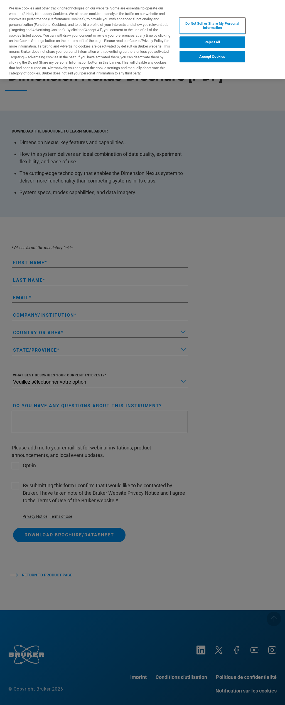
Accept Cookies (212, 56)
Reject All (212, 42)
